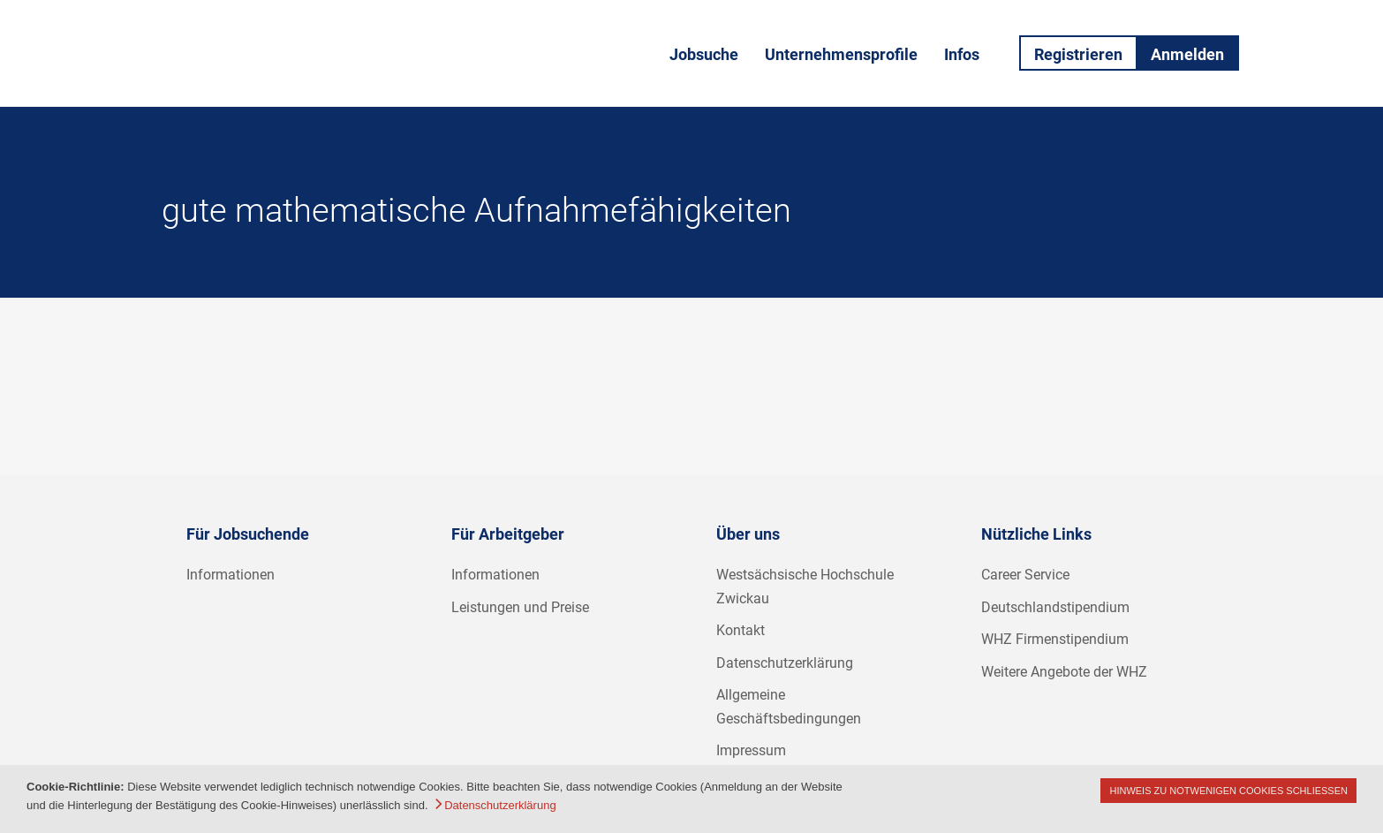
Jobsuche (703, 54)
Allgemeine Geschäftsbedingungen (788, 706)
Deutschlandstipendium (1055, 607)
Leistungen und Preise (520, 607)
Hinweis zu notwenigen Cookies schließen (1228, 790)
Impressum (751, 750)
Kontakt (740, 630)
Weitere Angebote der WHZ (1064, 671)
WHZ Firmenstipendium (1055, 639)
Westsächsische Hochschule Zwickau (805, 586)
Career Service (1025, 574)
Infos (961, 54)
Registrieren (1078, 54)
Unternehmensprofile (841, 54)
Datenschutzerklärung (784, 663)
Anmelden (1187, 54)
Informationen (230, 574)
